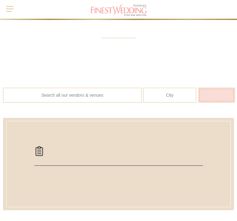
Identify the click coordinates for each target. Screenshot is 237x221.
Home (8, 205)
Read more (189, 214)
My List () (218, 7)
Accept (211, 214)
